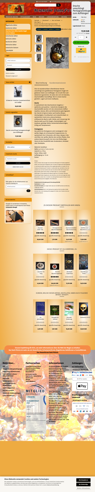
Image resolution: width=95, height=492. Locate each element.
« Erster (39, 29)
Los (28, 190)
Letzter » (57, 29)
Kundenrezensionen (58, 83)
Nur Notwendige (83, 484)
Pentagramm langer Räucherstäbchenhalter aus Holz (58, 229)
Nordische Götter (11, 42)
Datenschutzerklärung (53, 485)
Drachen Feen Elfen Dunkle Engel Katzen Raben (16, 32)
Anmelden (18, 69)
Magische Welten (12, 17)
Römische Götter (11, 45)
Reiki (34, 17)
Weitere (64, 17)
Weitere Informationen (83, 488)
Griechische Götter (12, 36)
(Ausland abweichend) (86, 23)
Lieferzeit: (75, 20)
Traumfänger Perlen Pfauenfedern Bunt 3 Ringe (84, 273)
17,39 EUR (18, 136)
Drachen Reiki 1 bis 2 (40, 229)
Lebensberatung (53, 17)
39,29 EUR (18, 106)
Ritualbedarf (25, 17)
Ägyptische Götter (11, 25)
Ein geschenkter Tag (40, 318)
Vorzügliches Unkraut (55, 318)
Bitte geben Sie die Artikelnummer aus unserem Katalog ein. (17, 182)
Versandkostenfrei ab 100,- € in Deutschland (61, 1)
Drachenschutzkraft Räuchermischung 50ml (71, 229)
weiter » (51, 29)
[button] (75, 37)
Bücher (41, 17)
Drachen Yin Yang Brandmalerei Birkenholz (41, 273)
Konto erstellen (10, 73)
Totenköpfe (9, 50)
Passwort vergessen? (12, 76)
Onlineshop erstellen (41, 436)
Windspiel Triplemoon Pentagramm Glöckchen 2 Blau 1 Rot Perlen (69, 273)
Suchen (18, 163)
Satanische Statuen (12, 47)
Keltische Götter (11, 39)
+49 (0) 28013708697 (41, 1)
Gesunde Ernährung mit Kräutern (69, 318)
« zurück (45, 29)
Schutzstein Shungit (11, 207)
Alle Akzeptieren (83, 480)
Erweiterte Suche (18, 167)
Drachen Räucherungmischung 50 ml (58, 273)
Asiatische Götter (11, 28)
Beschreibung (41, 83)
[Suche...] (58, 5)
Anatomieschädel (85, 317)
